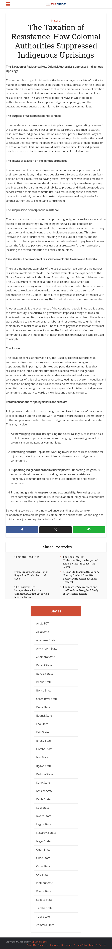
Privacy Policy (80, 944)
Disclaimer (66, 944)
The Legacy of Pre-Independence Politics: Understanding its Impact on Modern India (31, 592)
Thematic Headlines (26, 556)
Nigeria (56, 20)
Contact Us (43, 944)
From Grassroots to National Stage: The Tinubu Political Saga (31, 575)
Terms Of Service (97, 944)
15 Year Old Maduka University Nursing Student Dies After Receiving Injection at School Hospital (81, 577)
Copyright (55, 944)
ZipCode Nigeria (39, 941)
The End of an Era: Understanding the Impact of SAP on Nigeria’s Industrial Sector (80, 561)
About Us (31, 944)
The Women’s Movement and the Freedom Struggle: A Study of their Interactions (80, 590)
